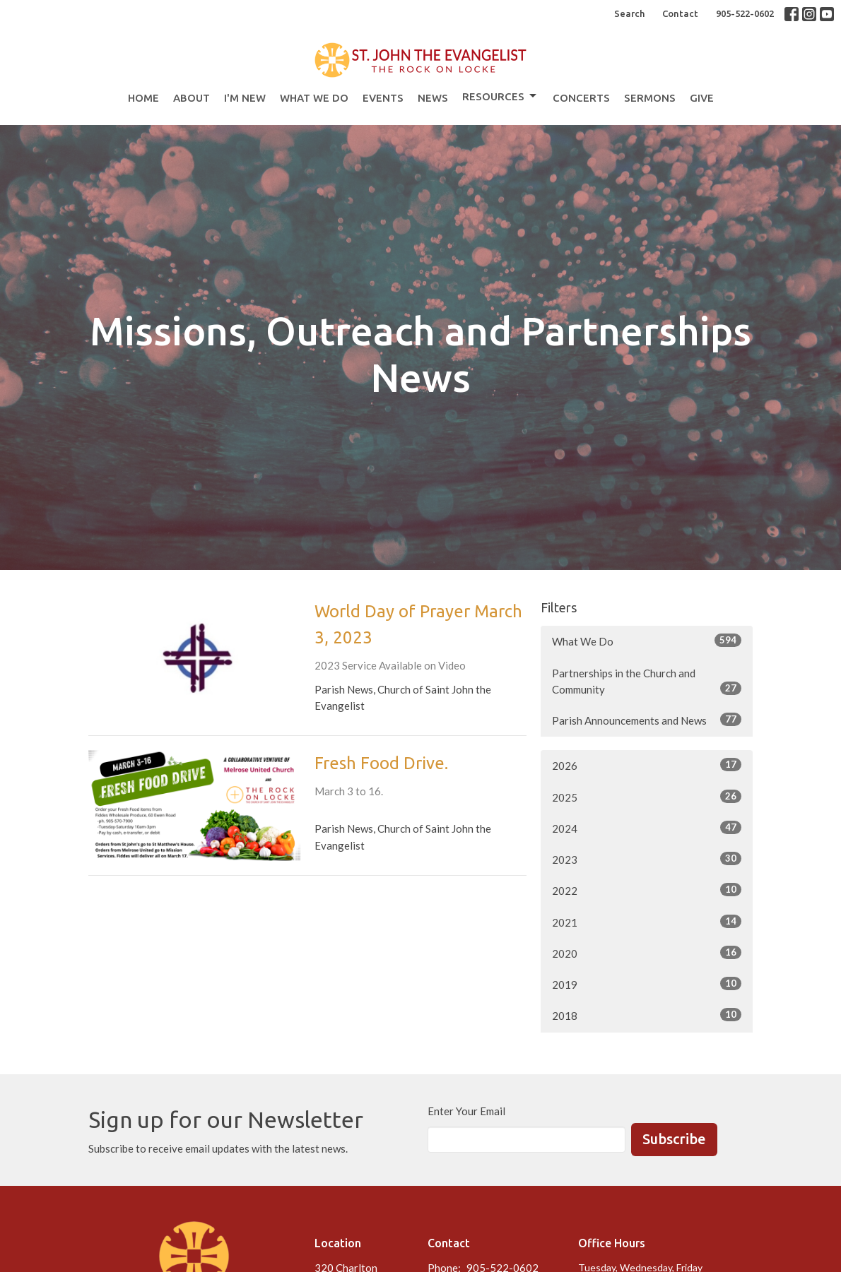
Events (383, 98)
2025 (646, 797)
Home (143, 98)
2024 (646, 828)
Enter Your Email (466, 1111)
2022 (646, 890)
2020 (646, 953)
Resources (500, 96)
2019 (646, 984)
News (433, 98)
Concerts (581, 98)
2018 (646, 1015)
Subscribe (674, 1139)
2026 (646, 765)
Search (629, 13)
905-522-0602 (745, 13)
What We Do (314, 98)
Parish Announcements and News (646, 720)
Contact (680, 13)
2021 (646, 922)
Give (702, 98)
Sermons (650, 98)
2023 (646, 859)
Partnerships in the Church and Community (646, 681)
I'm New (245, 98)
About (191, 98)
